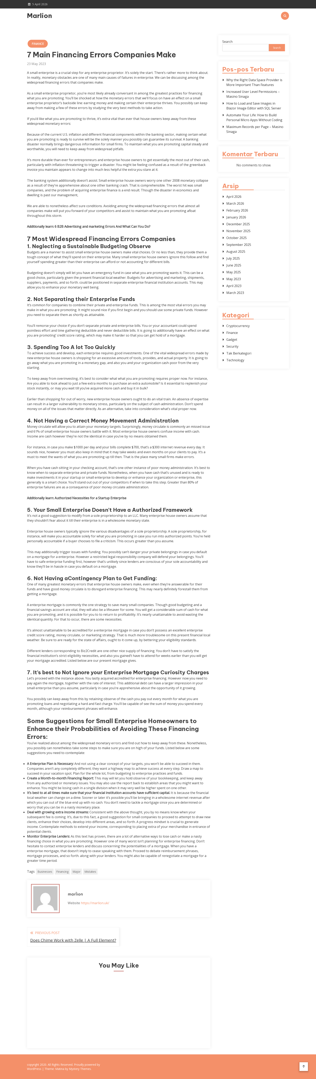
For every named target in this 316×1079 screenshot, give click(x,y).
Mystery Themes (80, 1069)
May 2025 (233, 272)
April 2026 (233, 196)
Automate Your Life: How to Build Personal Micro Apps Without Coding (254, 117)
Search (227, 41)
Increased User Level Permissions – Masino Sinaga (253, 94)
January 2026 (236, 217)
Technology (235, 360)
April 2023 (233, 286)
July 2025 (233, 258)
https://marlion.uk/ (95, 903)
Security (232, 346)
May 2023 (233, 279)
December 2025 (238, 224)
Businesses (44, 871)
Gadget (231, 339)
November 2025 (238, 231)
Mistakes (90, 871)
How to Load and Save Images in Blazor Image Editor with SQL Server (253, 105)
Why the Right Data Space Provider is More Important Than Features (254, 82)
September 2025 (238, 244)
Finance (38, 44)
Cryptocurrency (238, 326)
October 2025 (236, 238)
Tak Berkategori (238, 353)
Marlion (39, 16)
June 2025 (233, 265)
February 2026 (237, 210)
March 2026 (235, 203)
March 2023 (235, 292)
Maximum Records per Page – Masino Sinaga (254, 129)
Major (76, 871)
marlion (75, 894)
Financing (62, 871)
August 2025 (235, 251)
